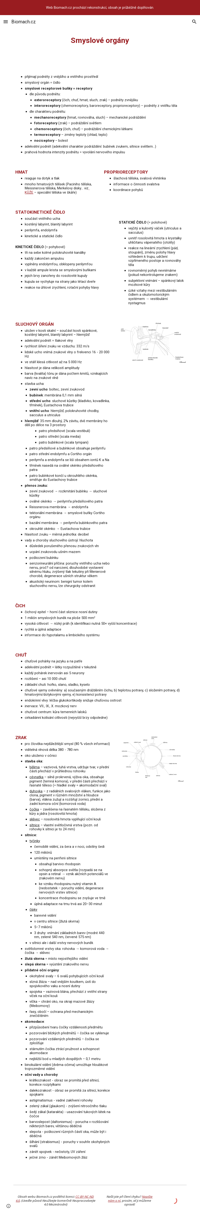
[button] (5, 21)
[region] (100, 7)
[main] (100, 40)
